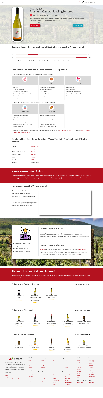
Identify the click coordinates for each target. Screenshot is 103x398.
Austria (33, 157)
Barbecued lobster (70, 89)
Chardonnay (56, 374)
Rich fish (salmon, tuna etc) (45, 377)
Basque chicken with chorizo (46, 93)
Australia (31, 362)
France (30, 367)
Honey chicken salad (44, 98)
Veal (42, 381)
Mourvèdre (67, 373)
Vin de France (92, 376)
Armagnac (79, 362)
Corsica (78, 375)
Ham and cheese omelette (46, 89)
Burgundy (79, 367)
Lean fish (31, 380)
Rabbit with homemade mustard (21, 117)
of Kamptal (43, 15)
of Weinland (49, 15)
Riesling (33, 149)
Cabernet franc (56, 380)
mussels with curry (26, 132)
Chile (30, 365)
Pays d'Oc (91, 365)
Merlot (54, 378)
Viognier (67, 380)
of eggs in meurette (85, 130)
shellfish (65, 130)
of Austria (55, 15)
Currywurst (16, 95)
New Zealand (44, 365)
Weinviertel (42, 249)
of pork (61, 130)
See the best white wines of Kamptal (82, 334)
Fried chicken (43, 122)
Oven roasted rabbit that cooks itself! (22, 93)
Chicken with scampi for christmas (74, 93)
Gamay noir (67, 374)
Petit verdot (67, 378)
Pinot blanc (67, 384)
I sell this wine (35, 25)
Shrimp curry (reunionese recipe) (47, 115)
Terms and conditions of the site (12, 378)
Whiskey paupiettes (18, 126)
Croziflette (15, 87)
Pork (25, 83)
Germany (43, 360)
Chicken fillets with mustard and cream (22, 124)
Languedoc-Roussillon (91, 360)
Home (7, 1)
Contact (6, 375)
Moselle (90, 363)
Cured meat (25, 111)
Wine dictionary (80, 382)
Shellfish (78, 83)
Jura (78, 377)
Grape (77, 254)
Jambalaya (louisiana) (18, 98)
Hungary (43, 362)
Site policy (7, 377)
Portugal (43, 367)
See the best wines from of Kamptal (83, 310)
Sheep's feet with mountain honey (48, 126)
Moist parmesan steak (18, 89)
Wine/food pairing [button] (64, 1)
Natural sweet (68, 362)
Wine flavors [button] (53, 1)
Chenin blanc (68, 376)
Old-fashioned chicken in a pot (20, 115)
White (32, 159)
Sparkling (55, 363)
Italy (42, 363)
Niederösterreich (82, 249)
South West (91, 370)
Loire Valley (91, 372)
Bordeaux (79, 365)
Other (66, 363)
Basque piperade (44, 95)
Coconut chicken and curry (19, 122)
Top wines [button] (24, 1)
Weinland (33, 154)
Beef (30, 373)
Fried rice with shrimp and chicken (74, 98)
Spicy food (51, 111)
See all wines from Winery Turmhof (83, 284)
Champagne (79, 371)
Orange (66, 367)
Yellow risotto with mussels (72, 95)
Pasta (30, 381)
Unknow (67, 365)
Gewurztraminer (68, 382)
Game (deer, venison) (31, 375)
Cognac (78, 373)
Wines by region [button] (15, 1)
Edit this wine (77, 25)
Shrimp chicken (70, 87)
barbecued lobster (16, 132)
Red (53, 360)
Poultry (51, 83)
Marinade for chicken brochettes (47, 124)
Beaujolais (79, 363)
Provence (91, 367)
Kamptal (33, 151)
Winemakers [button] (44, 1)
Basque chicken (43, 91)
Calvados (79, 369)
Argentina (31, 360)
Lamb (30, 378)
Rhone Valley (92, 374)
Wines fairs (91, 382)
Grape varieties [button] (34, 1)
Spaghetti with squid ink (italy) (73, 91)
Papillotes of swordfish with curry (48, 119)
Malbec (54, 384)
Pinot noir (55, 373)
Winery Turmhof (36, 9)
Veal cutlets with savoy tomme (20, 91)
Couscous (42, 117)
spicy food (71, 130)
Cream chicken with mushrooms (47, 87)
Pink (54, 365)
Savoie (90, 369)
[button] (79, 2)
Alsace (78, 360)
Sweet (66, 360)
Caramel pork (16, 119)
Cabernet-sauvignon (57, 376)
